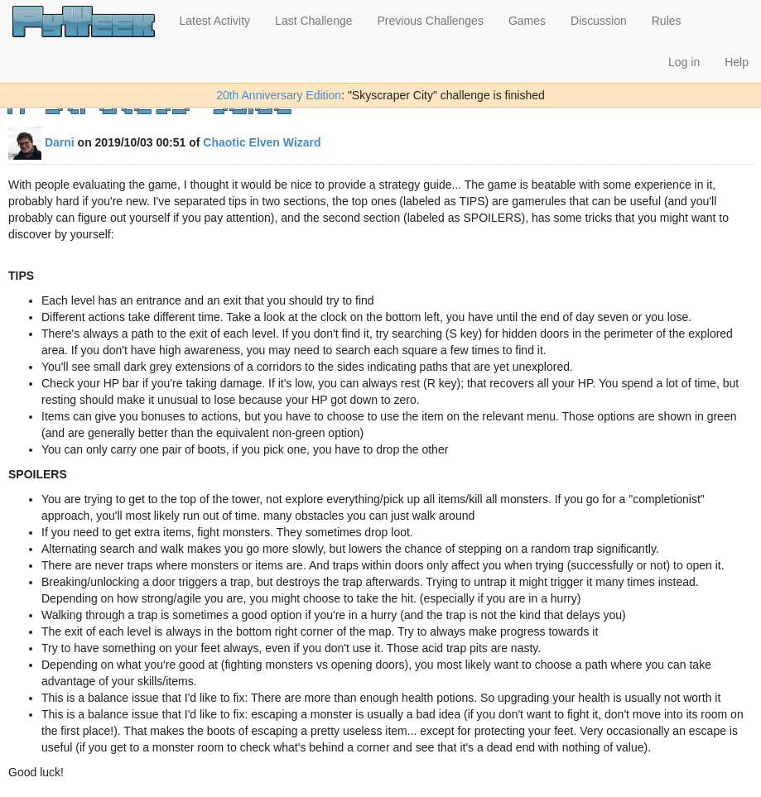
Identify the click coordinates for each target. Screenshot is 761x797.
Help (737, 62)
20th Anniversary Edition (278, 95)
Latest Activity (215, 20)
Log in (684, 62)
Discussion (599, 20)
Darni (41, 142)
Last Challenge (313, 20)
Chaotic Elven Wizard (261, 142)
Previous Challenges (431, 20)
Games (527, 20)
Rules (667, 20)
